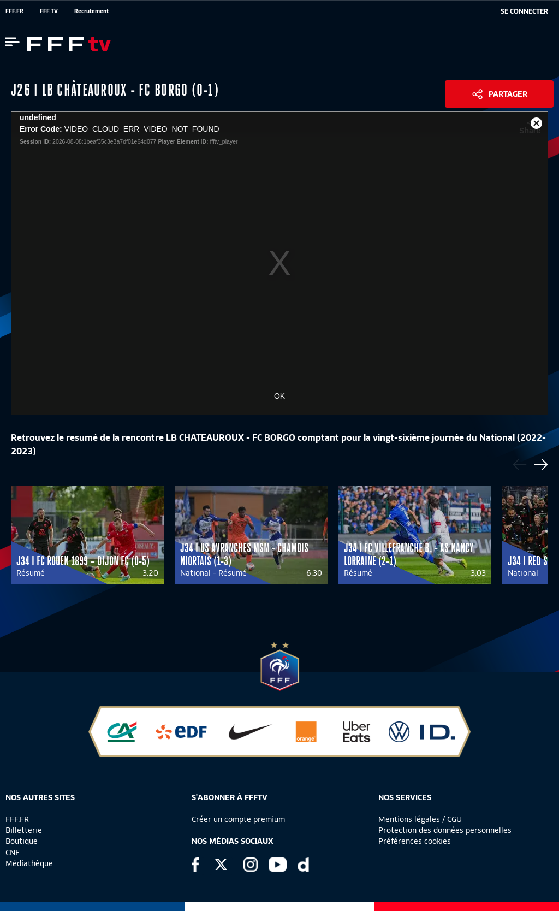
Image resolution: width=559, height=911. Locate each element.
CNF (12, 852)
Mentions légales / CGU (420, 819)
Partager (508, 94)
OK (279, 396)
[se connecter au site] (524, 11)
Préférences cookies (414, 841)
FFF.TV (49, 11)
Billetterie (23, 830)
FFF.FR (14, 11)
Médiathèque (29, 863)
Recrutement (91, 11)
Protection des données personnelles (445, 830)
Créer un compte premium (238, 819)
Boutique (21, 841)
